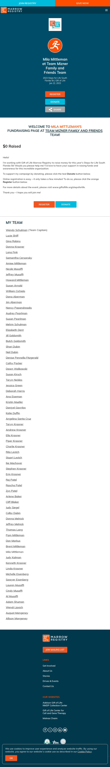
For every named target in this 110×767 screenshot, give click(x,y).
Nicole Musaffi (14, 269)
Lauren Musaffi (15, 585)
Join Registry (27, 3)
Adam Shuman (15, 601)
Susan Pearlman (16, 318)
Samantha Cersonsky (19, 257)
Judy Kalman (13, 557)
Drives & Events (50, 681)
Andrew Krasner (16, 429)
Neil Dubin (12, 352)
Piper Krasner (14, 441)
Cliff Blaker (12, 502)
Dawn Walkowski (16, 368)
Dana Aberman (15, 296)
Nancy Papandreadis (19, 307)
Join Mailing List (55, 649)
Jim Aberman (14, 302)
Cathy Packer (14, 363)
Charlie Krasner (15, 446)
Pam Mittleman (15, 535)
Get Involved (49, 665)
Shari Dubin (13, 346)
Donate (55, 101)
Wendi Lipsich (14, 607)
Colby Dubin (13, 513)
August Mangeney (17, 613)
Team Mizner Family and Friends (74, 131)
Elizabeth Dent (15, 330)
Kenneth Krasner (16, 563)
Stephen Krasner (16, 468)
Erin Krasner (13, 474)
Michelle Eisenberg (17, 574)
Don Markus (13, 540)
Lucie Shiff (12, 235)
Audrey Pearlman (16, 313)
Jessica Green (14, 385)
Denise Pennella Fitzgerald (22, 357)
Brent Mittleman (15, 546)
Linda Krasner (14, 568)
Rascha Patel (14, 485)
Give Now (82, 3)
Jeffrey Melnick (15, 524)
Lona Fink (12, 252)
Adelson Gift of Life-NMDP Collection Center (55, 704)
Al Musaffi (12, 596)
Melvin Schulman (16, 324)
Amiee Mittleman (16, 263)
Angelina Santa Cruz (18, 418)
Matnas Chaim (50, 718)
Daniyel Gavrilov (16, 407)
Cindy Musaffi (14, 590)
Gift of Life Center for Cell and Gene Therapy (54, 712)
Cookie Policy (85, 751)
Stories (46, 676)
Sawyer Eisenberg (17, 579)
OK (11, 758)
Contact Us (48, 686)
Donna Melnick (15, 518)
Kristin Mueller (14, 402)
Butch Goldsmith (16, 341)
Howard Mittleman (17, 280)
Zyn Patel (11, 490)
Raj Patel (11, 479)
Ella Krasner (13, 435)
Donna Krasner (15, 246)
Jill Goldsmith (13, 335)
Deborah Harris (15, 391)
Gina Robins (13, 241)
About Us (47, 670)
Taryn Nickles (14, 380)
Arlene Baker (14, 496)
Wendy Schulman (17, 230)
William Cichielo (15, 291)
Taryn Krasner (14, 424)
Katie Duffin (13, 413)
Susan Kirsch (14, 374)
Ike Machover (14, 463)
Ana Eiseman (14, 396)
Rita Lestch (12, 452)
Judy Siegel (12, 507)
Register (55, 94)
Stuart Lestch (14, 457)
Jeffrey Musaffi (14, 274)
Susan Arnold (14, 285)
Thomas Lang (14, 529)
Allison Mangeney (17, 618)
